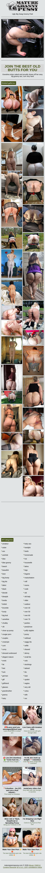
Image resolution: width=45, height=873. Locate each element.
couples (4, 638)
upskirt (26, 679)
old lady (26, 597)
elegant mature (7, 657)
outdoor (26, 604)
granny (4, 695)
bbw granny (6, 563)
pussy (26, 634)
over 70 (26, 619)
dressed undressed (9, 653)
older (25, 600)
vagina (26, 683)
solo (25, 661)
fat (2, 664)
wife (25, 695)
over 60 (26, 615)
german (4, 676)
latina (26, 566)
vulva (25, 691)
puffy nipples (28, 630)
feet (3, 668)
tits (25, 672)
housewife (27, 563)
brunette (5, 608)
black (3, 589)
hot (25, 559)
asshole (4, 555)
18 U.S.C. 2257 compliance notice (29, 867)
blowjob (4, 597)
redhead (27, 638)
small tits (27, 657)
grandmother (6, 691)
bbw (3, 559)
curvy (3, 649)
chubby (4, 623)
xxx (25, 698)
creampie (5, 642)
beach (4, 566)
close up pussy (7, 630)
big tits (4, 581)
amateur (5, 544)
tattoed (26, 668)
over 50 (26, 612)
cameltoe (5, 619)
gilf (2, 679)
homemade (28, 555)
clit (2, 627)
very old (26, 687)
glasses (4, 687)
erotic (3, 661)
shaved (26, 649)
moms (26, 585)
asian (3, 547)
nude (25, 589)
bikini (3, 585)
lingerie (26, 574)
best (3, 574)
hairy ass (27, 544)
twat (25, 676)
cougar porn (6, 634)
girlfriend (5, 683)
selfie (25, 646)
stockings (27, 664)
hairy (3, 698)
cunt (3, 646)
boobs (4, 600)
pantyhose (27, 627)
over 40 (26, 608)
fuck (3, 672)
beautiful (5, 570)
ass (3, 551)
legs (25, 570)
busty (3, 612)
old (25, 593)
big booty (5, 578)
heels (26, 551)
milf (25, 581)
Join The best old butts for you (22, 68)
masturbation (28, 578)
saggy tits (27, 642)
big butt (4, 615)
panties (26, 623)
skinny (26, 653)
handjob (26, 547)
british (4, 604)
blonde (4, 593)
